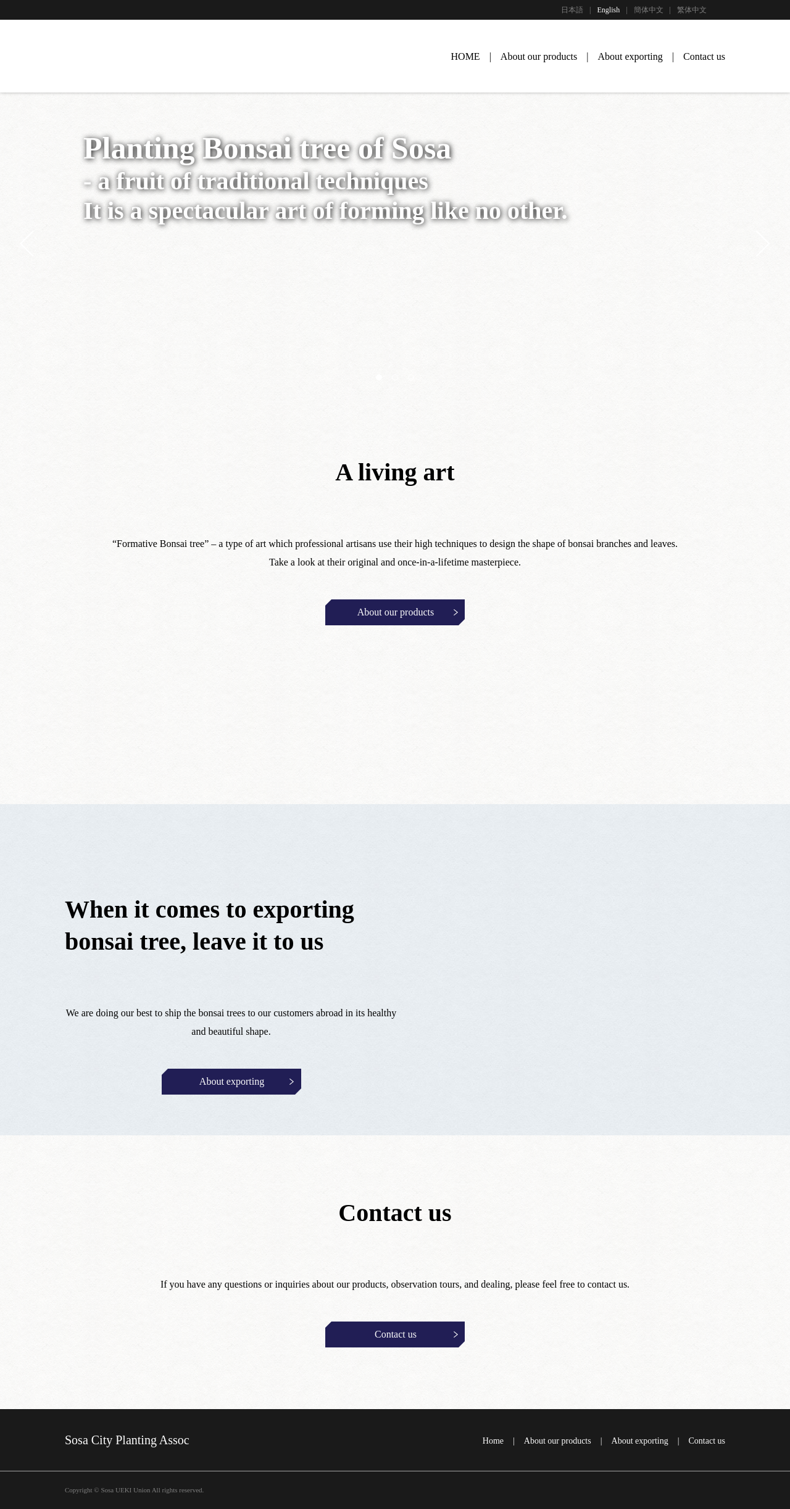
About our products (539, 56)
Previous (33, 244)
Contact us (704, 56)
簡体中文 (648, 10)
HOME (465, 56)
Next (757, 244)
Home (493, 1440)
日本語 (572, 10)
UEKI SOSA (89, 57)
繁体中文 (692, 10)
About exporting (629, 56)
